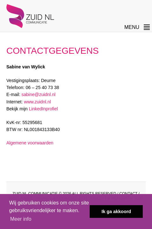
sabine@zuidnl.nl (38, 94)
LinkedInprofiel (43, 108)
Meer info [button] (20, 219)
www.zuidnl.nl (37, 101)
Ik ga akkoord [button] (116, 211)
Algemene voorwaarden (29, 142)
